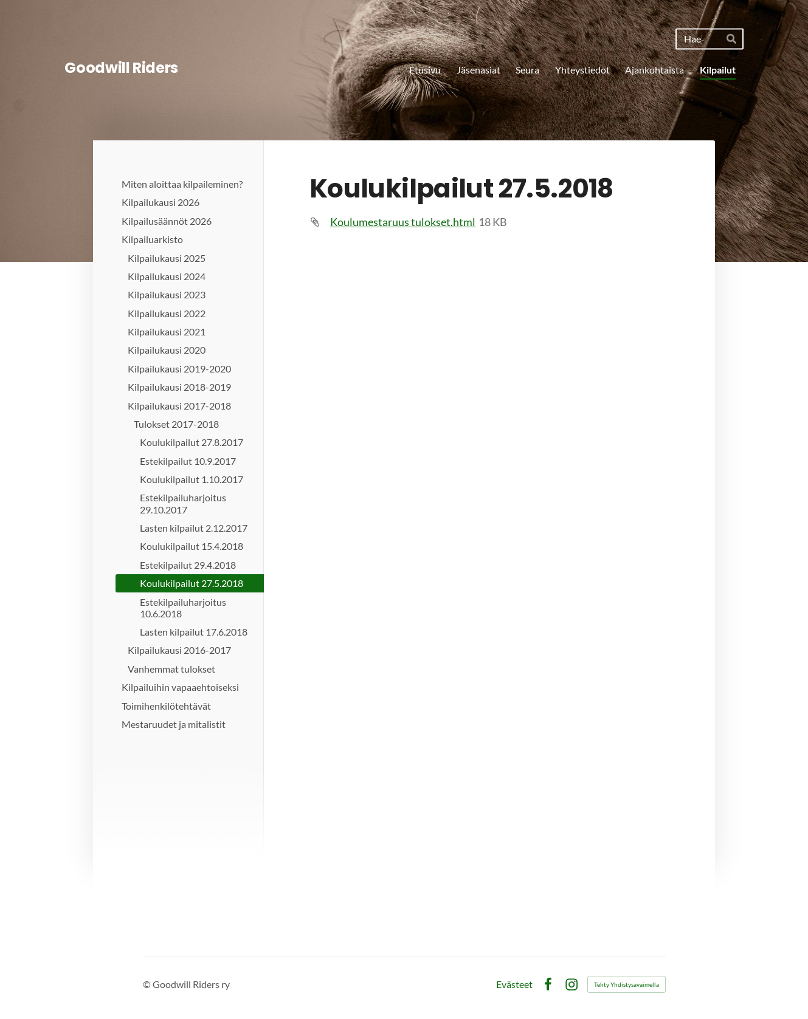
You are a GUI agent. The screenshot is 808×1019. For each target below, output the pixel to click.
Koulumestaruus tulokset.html (402, 221)
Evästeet (514, 984)
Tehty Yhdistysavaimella (626, 984)
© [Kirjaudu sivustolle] (148, 984)
